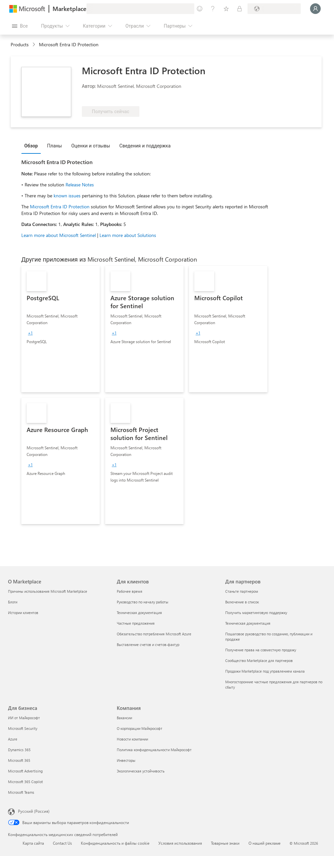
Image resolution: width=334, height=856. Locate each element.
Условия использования (180, 843)
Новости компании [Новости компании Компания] (132, 739)
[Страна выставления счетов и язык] (274, 8)
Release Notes (80, 184)
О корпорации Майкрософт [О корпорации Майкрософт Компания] (139, 728)
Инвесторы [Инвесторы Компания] (126, 760)
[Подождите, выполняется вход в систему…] (315, 8)
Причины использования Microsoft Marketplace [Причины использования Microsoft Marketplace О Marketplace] (47, 591)
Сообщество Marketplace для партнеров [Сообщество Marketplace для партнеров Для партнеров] (259, 660)
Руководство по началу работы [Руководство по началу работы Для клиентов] (142, 601)
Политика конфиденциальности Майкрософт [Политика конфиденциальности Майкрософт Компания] (154, 749)
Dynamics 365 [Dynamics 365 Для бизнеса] (19, 749)
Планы (54, 145)
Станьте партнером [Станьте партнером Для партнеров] (241, 591)
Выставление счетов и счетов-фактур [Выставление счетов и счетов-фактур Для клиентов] (148, 644)
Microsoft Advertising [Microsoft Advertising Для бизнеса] (25, 770)
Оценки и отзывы (90, 145)
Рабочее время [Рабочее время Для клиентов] (129, 591)
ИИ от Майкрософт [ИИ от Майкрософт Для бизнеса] (24, 717)
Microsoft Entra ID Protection (60, 206)
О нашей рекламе (264, 843)
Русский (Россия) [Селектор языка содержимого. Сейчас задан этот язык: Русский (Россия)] (34, 811)
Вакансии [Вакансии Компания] (124, 717)
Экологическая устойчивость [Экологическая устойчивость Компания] (141, 770)
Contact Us (62, 843)
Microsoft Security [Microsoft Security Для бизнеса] (22, 728)
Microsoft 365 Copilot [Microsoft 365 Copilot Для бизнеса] (25, 781)
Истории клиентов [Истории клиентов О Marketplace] (23, 612)
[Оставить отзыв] (199, 8)
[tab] (32, 145)
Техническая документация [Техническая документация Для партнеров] (247, 623)
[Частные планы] (239, 8)
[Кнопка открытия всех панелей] (19, 26)
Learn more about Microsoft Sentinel (58, 235)
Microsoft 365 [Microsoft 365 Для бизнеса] (19, 760)
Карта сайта (33, 843)
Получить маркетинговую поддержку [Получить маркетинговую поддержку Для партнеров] (256, 612)
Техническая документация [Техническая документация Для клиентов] (139, 612)
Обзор (31, 145)
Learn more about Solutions (127, 235)
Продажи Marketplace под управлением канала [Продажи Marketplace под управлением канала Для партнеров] (265, 671)
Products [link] (20, 44)
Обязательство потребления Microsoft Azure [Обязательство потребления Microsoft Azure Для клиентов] (154, 633)
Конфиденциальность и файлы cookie (115, 843)
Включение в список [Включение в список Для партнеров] (242, 601)
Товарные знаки (225, 843)
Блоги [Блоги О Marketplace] (12, 601)
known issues (67, 195)
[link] (60, 329)
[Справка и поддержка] (213, 8)
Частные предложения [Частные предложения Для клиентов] (136, 623)
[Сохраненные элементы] (226, 8)
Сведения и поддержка (145, 145)
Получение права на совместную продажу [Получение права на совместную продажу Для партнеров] (260, 649)
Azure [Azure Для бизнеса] (12, 739)
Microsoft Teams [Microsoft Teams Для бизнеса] (21, 792)
